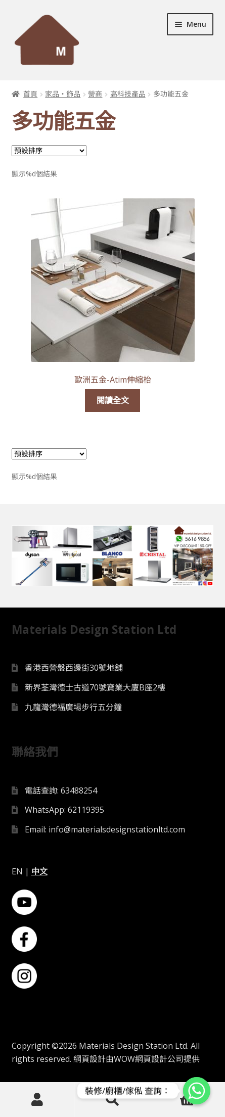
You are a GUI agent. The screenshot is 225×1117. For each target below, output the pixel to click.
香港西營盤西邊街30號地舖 (74, 667)
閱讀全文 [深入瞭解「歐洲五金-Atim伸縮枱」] (113, 400)
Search (112, 1100)
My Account (37, 1100)
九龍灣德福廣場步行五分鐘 (73, 707)
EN (17, 871)
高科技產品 (128, 94)
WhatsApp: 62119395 (64, 809)
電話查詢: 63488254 (61, 790)
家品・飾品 (62, 94)
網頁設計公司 (159, 1058)
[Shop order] (49, 150)
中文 (39, 871)
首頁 (30, 94)
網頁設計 (89, 1058)
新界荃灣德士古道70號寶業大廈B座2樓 (95, 687)
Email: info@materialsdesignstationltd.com (105, 829)
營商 (95, 94)
